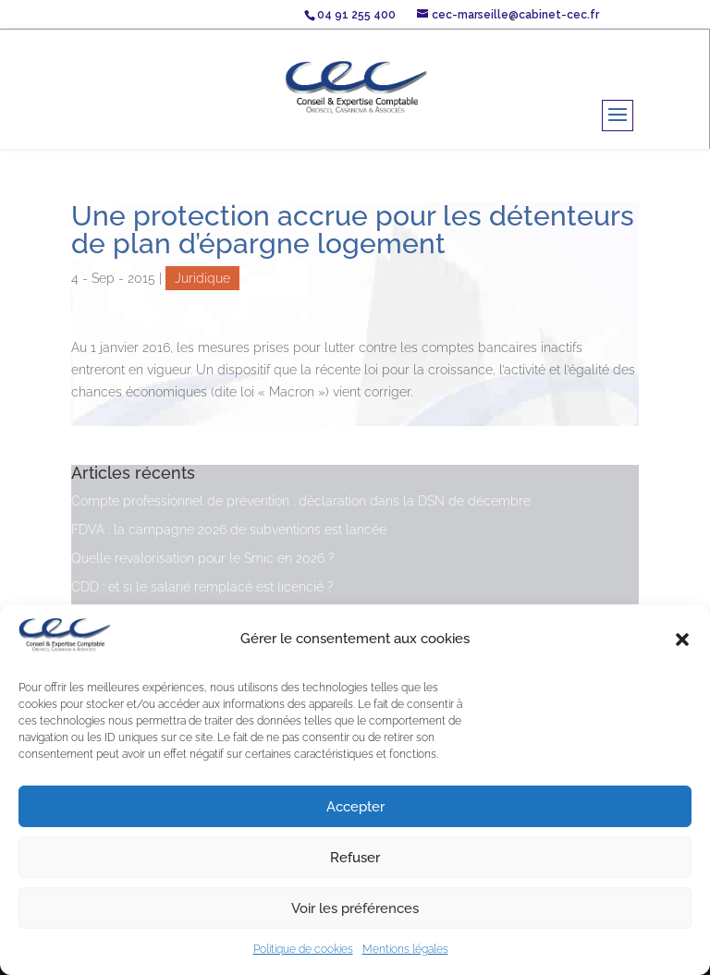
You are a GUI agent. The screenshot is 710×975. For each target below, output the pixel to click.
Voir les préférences (355, 908)
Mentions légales (405, 949)
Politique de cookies (303, 949)
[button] (682, 639)
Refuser (355, 857)
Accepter (355, 806)
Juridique (202, 278)
